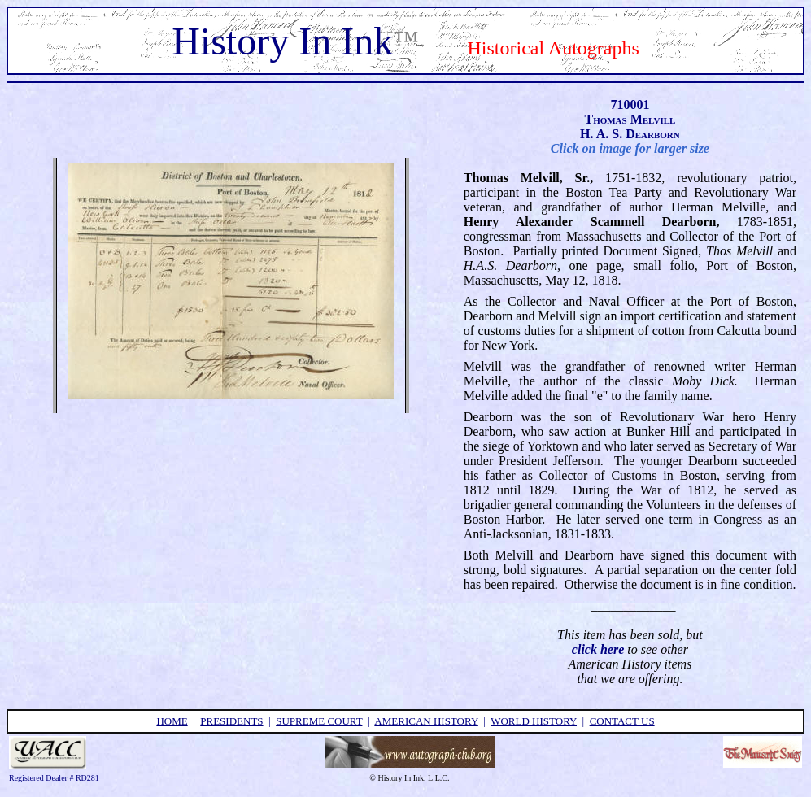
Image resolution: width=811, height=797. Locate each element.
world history (534, 721)
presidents (231, 721)
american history (426, 721)
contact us (622, 721)
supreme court (319, 721)
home (171, 721)
